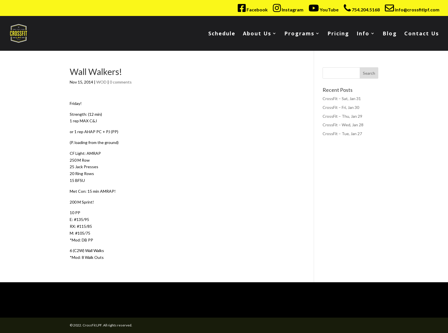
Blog (390, 34)
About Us (257, 34)
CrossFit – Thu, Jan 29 (342, 116)
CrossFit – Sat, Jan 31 (342, 98)
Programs (299, 34)
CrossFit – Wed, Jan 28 (343, 124)
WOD (101, 82)
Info (363, 34)
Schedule (221, 34)
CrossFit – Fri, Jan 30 (341, 107)
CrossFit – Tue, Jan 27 (342, 133)
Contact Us (421, 34)
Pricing (338, 34)
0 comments (121, 82)
